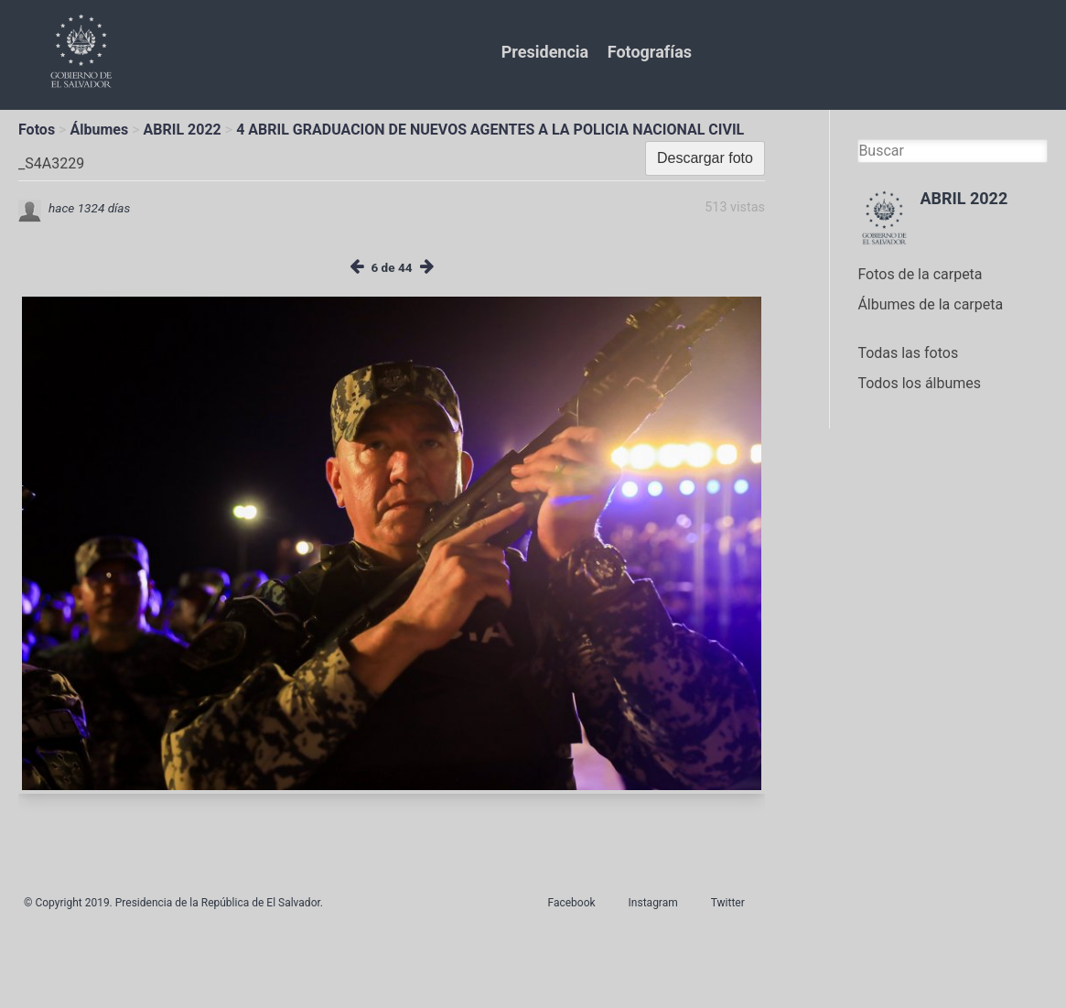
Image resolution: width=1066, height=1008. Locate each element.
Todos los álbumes (919, 383)
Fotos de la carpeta (919, 274)
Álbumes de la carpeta (930, 304)
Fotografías (650, 51)
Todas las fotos (907, 353)
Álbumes (99, 129)
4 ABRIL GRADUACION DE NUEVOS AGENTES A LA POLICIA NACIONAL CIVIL (490, 129)
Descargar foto (705, 158)
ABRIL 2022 (182, 129)
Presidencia (544, 51)
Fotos (36, 129)
